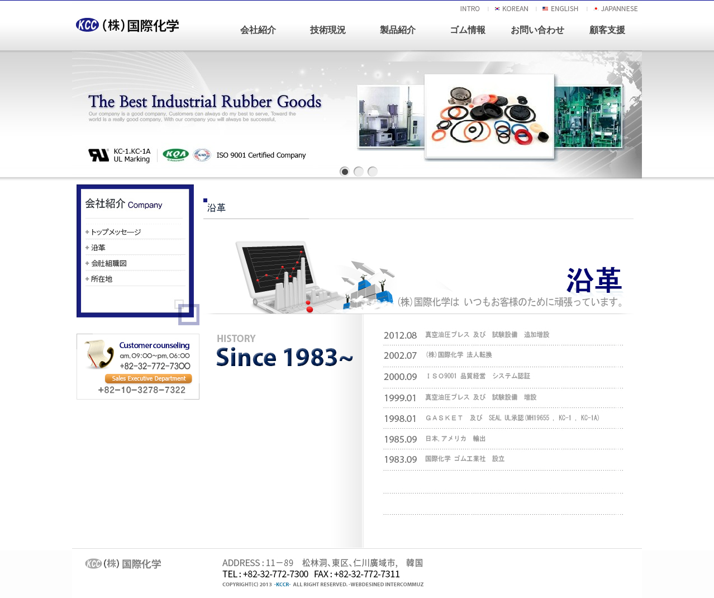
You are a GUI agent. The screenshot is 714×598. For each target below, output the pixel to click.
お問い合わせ (537, 30)
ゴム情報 (467, 30)
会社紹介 (258, 30)
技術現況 (328, 30)
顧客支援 (607, 30)
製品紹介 (398, 30)
